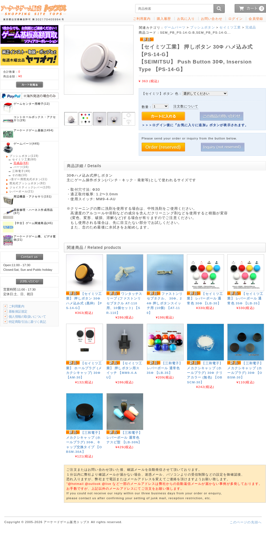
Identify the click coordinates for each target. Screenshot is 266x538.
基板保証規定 (18, 311)
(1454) (33, 130)
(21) (21, 191)
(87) (33, 211)
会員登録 (256, 18)
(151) (33, 196)
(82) (27, 183)
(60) (24, 159)
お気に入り (186, 18)
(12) (32, 103)
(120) (30, 187)
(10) (19, 175)
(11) (28, 179)
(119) (23, 155)
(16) (21, 166)
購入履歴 (164, 18)
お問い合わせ (211, 18)
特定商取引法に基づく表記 (27, 321)
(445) (27, 143)
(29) (35, 119)
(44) (21, 162)
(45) (33, 223)
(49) (21, 171)
